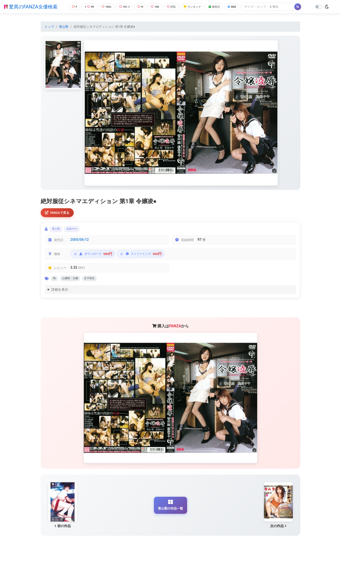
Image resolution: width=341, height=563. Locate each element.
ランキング (196, 6)
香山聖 (63, 26)
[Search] (276, 6)
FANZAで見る (59, 213)
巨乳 (173, 6)
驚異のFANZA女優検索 (31, 7)
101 (124, 6)
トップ (49, 26)
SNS (239, 6)
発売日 (220, 6)
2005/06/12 (79, 242)
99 (86, 6)
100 (156, 6)
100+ (104, 6)
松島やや (76, 230)
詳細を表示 (59, 293)
